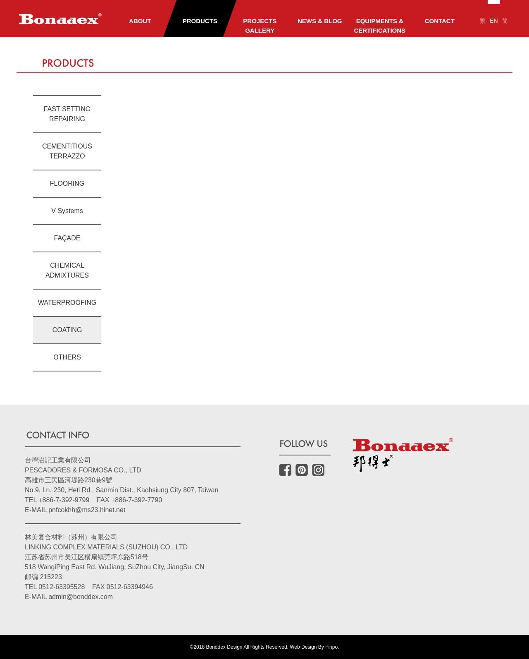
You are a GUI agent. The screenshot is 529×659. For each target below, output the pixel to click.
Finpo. (332, 647)
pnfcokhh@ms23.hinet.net (86, 509)
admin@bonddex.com (80, 596)
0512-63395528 (61, 586)
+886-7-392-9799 (63, 499)
